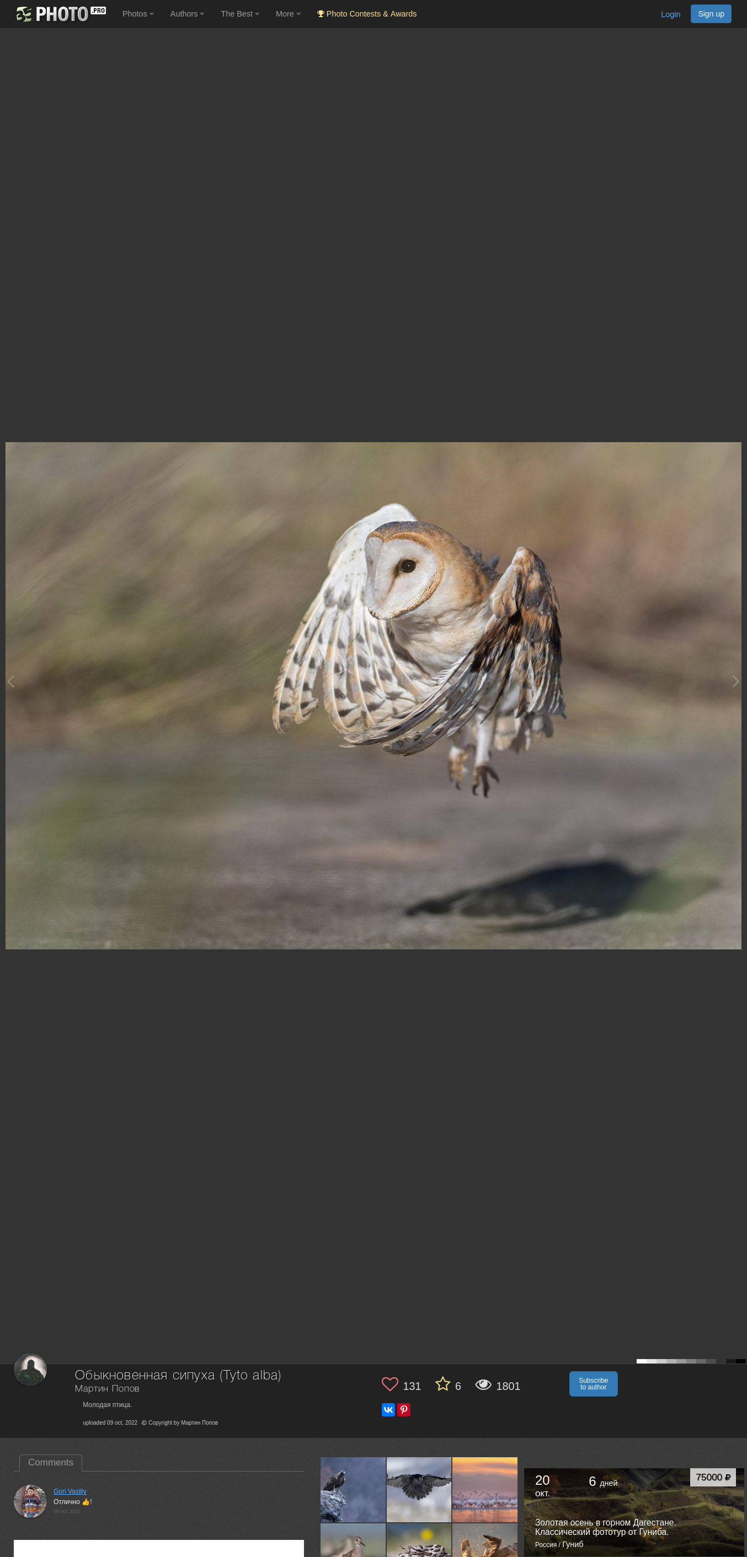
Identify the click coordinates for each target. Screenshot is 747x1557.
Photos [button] (138, 14)
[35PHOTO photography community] (60, 14)
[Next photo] (736, 681)
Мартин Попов (107, 1389)
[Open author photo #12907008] (485, 1490)
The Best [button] (240, 14)
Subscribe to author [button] (593, 1384)
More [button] (288, 14)
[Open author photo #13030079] (419, 1490)
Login (670, 14)
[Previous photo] (10, 681)
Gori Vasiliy (70, 1491)
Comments (50, 1462)
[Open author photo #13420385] (353, 1490)
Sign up (711, 14)
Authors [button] (187, 14)
